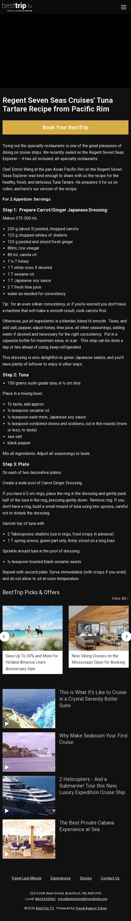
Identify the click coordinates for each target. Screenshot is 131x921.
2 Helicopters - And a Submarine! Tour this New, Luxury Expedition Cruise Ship (92, 785)
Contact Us (110, 878)
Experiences (61, 878)
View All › (120, 598)
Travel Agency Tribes (91, 908)
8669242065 (45, 899)
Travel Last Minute (26, 878)
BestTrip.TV (45, 908)
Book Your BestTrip (65, 127)
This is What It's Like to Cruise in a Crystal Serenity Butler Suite (92, 698)
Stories (86, 878)
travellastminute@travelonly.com (82, 899)
